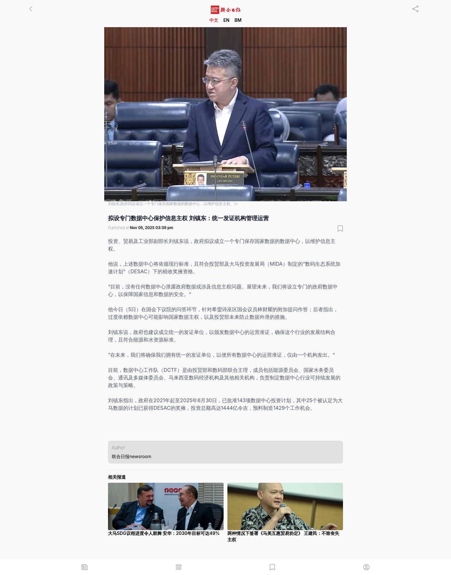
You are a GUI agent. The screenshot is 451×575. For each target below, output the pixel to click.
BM (237, 20)
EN (226, 20)
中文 (213, 20)
